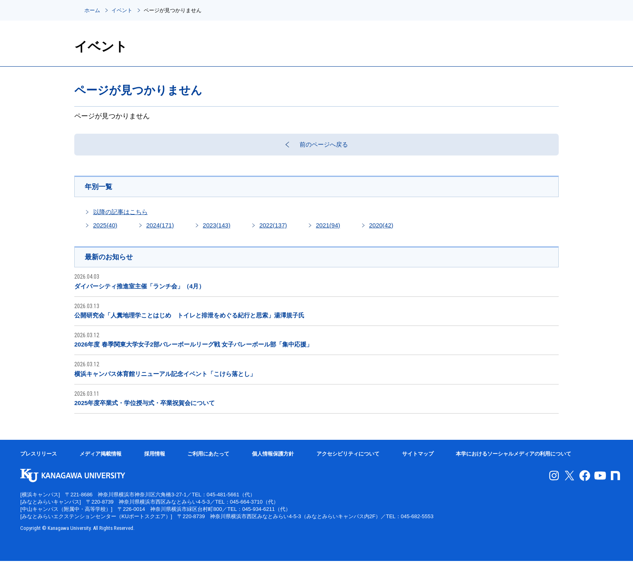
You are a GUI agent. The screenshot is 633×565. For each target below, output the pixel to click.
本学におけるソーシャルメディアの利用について (513, 458)
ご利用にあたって (208, 458)
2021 (328, 228)
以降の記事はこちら (120, 215)
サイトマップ (418, 458)
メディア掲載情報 (101, 458)
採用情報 (154, 458)
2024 (160, 228)
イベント (121, 10)
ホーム (92, 10)
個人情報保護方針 (273, 458)
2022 (273, 228)
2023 (216, 228)
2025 (105, 228)
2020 (381, 228)
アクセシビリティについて (347, 458)
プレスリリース (38, 458)
